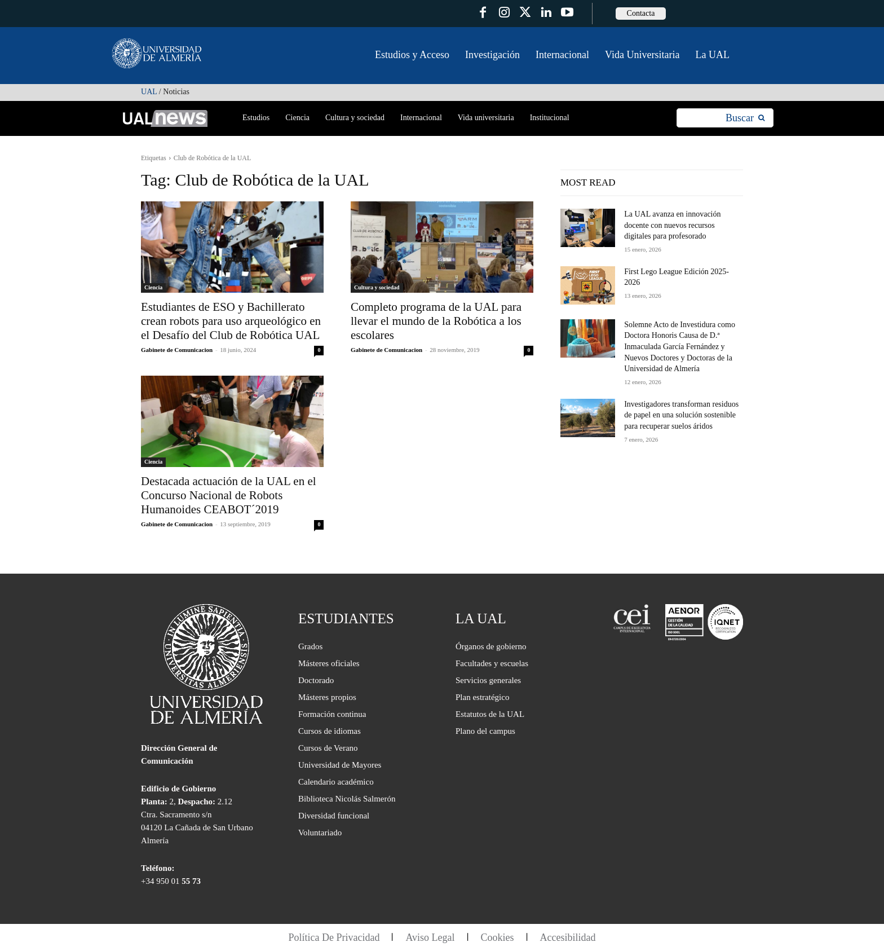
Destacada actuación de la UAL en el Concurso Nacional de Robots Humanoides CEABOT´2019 (228, 495)
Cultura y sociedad (377, 287)
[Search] (745, 118)
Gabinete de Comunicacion (177, 349)
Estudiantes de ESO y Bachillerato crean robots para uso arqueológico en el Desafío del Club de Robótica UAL (231, 321)
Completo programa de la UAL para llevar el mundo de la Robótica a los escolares (436, 321)
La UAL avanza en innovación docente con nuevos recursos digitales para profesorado (672, 225)
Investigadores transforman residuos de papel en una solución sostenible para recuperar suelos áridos (681, 415)
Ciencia (153, 287)
